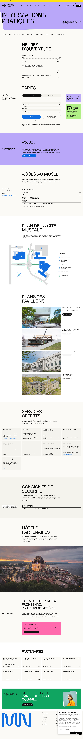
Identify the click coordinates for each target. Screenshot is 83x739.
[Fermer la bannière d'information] (81, 1)
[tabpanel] (41, 107)
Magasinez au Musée (7, 468)
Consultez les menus (67, 454)
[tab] (32, 95)
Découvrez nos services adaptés (10, 438)
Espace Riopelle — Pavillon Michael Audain (49, 234)
